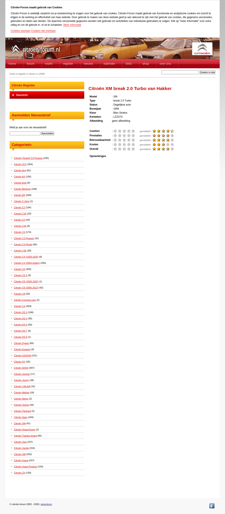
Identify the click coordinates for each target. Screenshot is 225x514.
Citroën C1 (19, 207)
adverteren (46, 504)
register (22, 74)
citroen (32, 74)
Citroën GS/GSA (22, 355)
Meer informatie (72, 24)
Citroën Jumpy (21, 380)
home (12, 63)
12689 (41, 74)
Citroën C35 (20, 250)
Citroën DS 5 (20, 324)
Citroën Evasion (22, 349)
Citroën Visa (20, 442)
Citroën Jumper (22, 374)
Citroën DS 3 (20, 312)
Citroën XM (20, 454)
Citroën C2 (19, 219)
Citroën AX (19, 176)
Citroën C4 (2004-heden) (27, 263)
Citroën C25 (20, 226)
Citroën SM (20, 423)
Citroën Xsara (21, 460)
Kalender (109, 63)
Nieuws (88, 63)
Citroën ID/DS (21, 368)
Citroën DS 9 (20, 337)
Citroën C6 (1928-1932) (26, 281)
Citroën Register (23, 85)
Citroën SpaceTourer (24, 429)
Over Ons (165, 63)
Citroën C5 (19, 269)
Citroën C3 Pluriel (23, 244)
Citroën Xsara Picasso (25, 466)
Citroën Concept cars (25, 300)
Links (129, 63)
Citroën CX (19, 306)
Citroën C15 (20, 213)
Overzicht (22, 95)
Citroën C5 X (20, 275)
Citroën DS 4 (20, 318)
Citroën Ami (20, 170)
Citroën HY (19, 361)
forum (30, 63)
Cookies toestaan (20, 30)
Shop (145, 63)
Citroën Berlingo (22, 189)
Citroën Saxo (21, 417)
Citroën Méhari (21, 392)
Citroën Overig (21, 405)
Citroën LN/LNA (22, 386)
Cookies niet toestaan (43, 30)
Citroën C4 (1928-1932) (26, 257)
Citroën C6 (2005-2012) (26, 287)
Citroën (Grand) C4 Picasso (28, 158)
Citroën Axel (20, 182)
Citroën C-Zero (21, 201)
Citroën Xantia (21, 448)
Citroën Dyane (21, 343)
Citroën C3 (19, 232)
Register (68, 63)
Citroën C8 (19, 294)
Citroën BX (19, 195)
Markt (48, 63)
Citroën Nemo (21, 398)
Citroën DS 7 (20, 331)
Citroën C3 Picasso (24, 238)
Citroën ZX (19, 472)
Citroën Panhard (22, 411)
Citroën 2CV (20, 164)
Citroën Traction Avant (25, 435)
